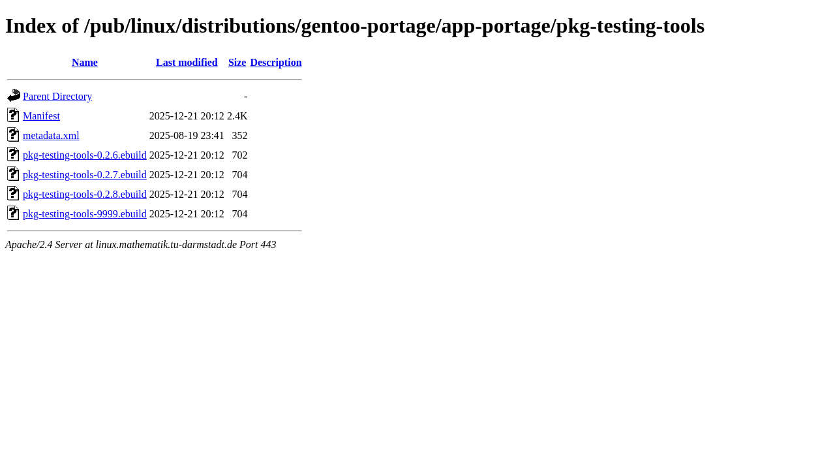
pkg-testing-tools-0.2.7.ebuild (85, 174)
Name (85, 62)
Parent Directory (57, 96)
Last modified (187, 62)
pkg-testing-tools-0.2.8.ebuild (85, 194)
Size (237, 62)
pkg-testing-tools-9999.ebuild (85, 213)
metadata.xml (51, 135)
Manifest (41, 115)
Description (275, 62)
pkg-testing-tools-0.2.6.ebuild (85, 155)
